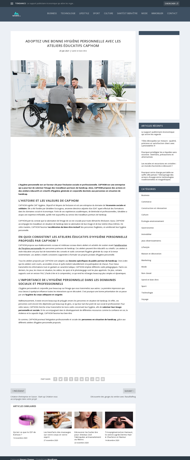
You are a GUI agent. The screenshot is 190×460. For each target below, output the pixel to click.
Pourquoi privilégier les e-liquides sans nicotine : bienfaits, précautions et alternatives (159, 152)
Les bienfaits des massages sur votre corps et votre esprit (57, 432)
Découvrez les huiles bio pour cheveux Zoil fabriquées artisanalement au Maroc (87, 433)
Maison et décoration (151, 251)
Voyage (144, 297)
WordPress (52, 457)
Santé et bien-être (127, 15)
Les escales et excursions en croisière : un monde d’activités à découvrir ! (158, 162)
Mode (144, 15)
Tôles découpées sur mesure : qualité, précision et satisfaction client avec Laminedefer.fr (158, 140)
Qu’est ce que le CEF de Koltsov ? (24, 431)
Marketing (146, 258)
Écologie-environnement (152, 219)
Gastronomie (147, 225)
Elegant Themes (27, 457)
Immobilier (157, 15)
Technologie (68, 15)
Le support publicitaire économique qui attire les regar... (50, 3)
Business (52, 15)
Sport (96, 15)
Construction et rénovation (154, 206)
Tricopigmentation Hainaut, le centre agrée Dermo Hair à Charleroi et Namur (119, 432)
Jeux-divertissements (151, 238)
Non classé (146, 271)
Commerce (146, 199)
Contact (172, 15)
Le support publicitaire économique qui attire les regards (157, 130)
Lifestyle (84, 15)
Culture (108, 15)
